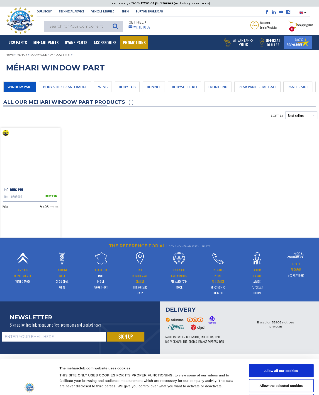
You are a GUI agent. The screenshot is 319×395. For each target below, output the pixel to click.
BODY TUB (127, 86)
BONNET (154, 86)
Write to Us (141, 26)
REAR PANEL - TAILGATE (258, 86)
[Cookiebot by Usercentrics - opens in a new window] (29, 386)
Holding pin (13, 189)
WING (103, 86)
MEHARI (22, 54)
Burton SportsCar (149, 11)
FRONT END (217, 86)
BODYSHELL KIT (184, 86)
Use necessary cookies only (281, 365)
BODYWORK (38, 54)
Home (10, 54)
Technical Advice (71, 11)
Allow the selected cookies (281, 350)
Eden (125, 11)
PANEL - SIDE (297, 86)
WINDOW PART (60, 54)
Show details (235, 386)
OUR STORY (44, 11)
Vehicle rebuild (102, 11)
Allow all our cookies (281, 335)
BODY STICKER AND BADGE (65, 86)
